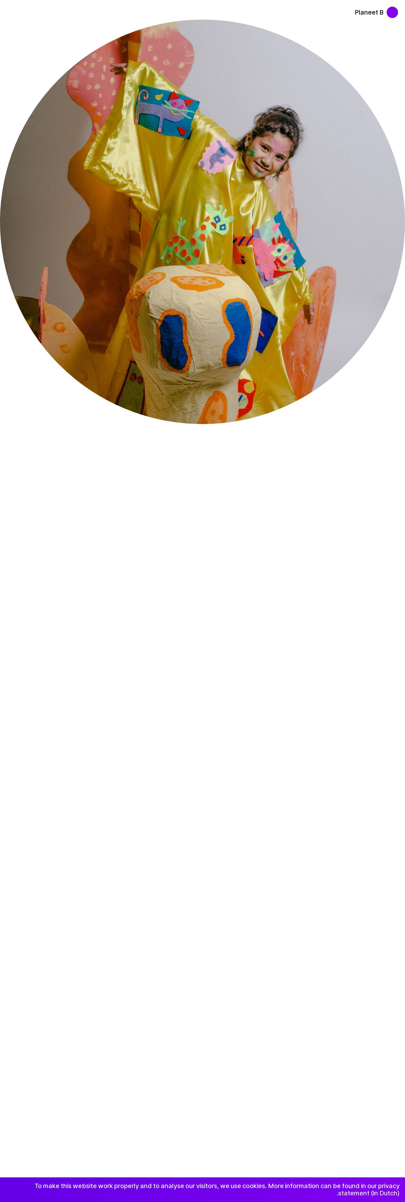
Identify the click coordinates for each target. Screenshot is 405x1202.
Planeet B (369, 12)
